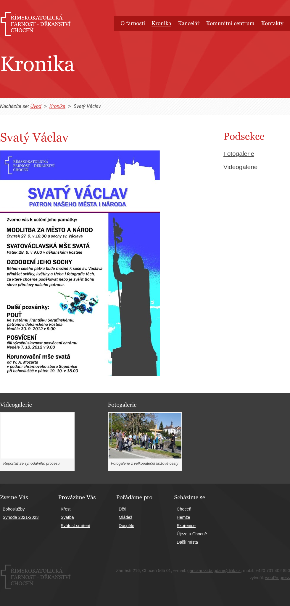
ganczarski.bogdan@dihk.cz (214, 570)
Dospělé (126, 525)
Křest (66, 509)
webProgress (277, 577)
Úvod (35, 106)
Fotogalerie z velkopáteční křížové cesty (144, 463)
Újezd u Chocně (192, 534)
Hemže (183, 517)
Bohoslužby (14, 509)
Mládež (125, 517)
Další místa (187, 542)
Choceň (184, 509)
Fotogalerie (238, 153)
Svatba (67, 517)
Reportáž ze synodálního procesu (31, 463)
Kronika (57, 106)
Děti (122, 509)
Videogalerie (240, 166)
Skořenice (186, 525)
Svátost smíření (75, 525)
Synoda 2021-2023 (21, 517)
